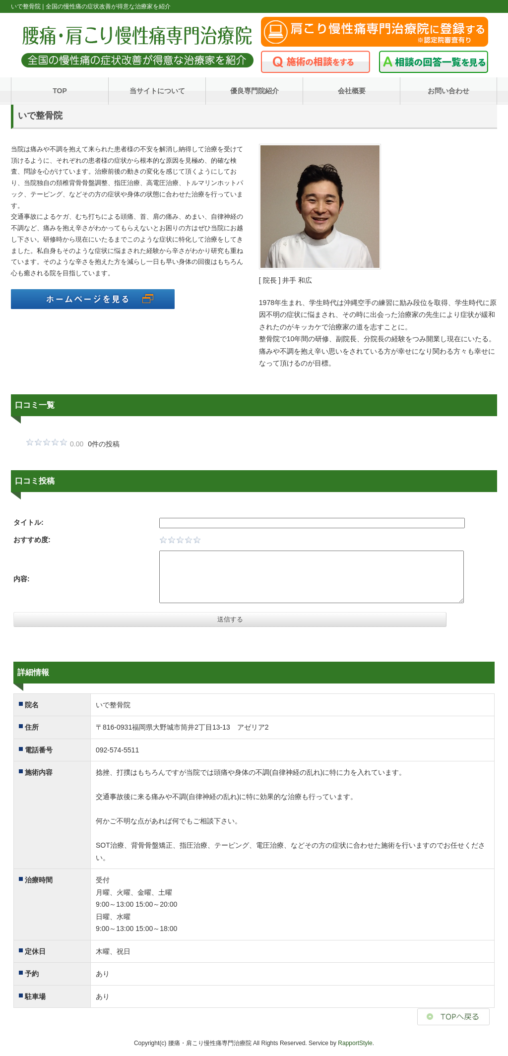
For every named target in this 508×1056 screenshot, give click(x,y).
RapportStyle (355, 1043)
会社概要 (352, 91)
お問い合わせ (448, 91)
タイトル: (28, 522)
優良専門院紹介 (254, 91)
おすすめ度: (32, 540)
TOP (60, 91)
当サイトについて (157, 91)
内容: (21, 579)
